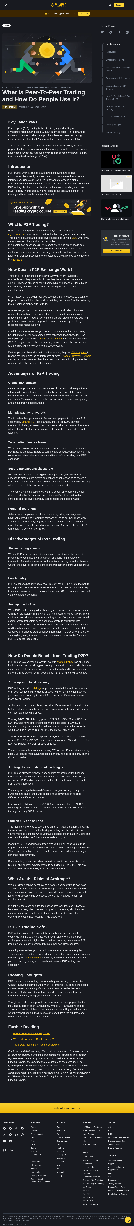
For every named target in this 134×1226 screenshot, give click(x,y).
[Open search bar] (109, 5)
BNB (110, 1134)
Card (58, 1144)
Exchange (60, 1127)
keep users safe (32, 957)
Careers (34, 1131)
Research (60, 1172)
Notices (34, 1169)
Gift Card (60, 1151)
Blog (32, 1158)
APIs (110, 1177)
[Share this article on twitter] (102, 32)
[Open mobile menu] (128, 5)
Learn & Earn (87, 1157)
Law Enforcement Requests (119, 1190)
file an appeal (79, 352)
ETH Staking (62, 1162)
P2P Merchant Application (92, 1127)
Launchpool (61, 1155)
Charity (59, 1176)
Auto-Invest (61, 1158)
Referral (111, 1131)
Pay (58, 1134)
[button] (128, 4)
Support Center (114, 1164)
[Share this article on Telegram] (118, 32)
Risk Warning (36, 1165)
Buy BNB (86, 1190)
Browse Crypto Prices (90, 1160)
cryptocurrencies (17, 234)
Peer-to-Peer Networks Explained (31, 1033)
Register (119, 5)
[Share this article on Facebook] (110, 32)
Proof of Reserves (115, 1148)
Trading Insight (114, 1144)
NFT (58, 1165)
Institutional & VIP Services (92, 1137)
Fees (110, 1173)
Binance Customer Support (76, 356)
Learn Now (84, 14)
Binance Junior (62, 1141)
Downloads (35, 1172)
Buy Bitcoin (86, 1187)
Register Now (116, 251)
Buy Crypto (61, 1131)
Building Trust (36, 1155)
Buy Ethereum (88, 1201)
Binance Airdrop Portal (117, 1187)
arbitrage (37, 688)
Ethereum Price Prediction (92, 1180)
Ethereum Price (88, 1167)
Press (33, 1141)
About (33, 1127)
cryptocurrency (65, 662)
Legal (33, 1144)
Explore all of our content (67, 1108)
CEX (74, 237)
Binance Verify (113, 1180)
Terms (33, 1148)
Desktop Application (38, 1176)
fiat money (56, 338)
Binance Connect (89, 1144)
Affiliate (111, 1127)
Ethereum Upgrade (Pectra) (93, 1184)
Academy (60, 1148)
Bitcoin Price (87, 1164)
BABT (59, 1169)
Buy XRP (86, 1194)
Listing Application (89, 1134)
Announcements (37, 1134)
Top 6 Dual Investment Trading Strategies (36, 1044)
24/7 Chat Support (115, 1160)
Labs (84, 1141)
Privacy (34, 1151)
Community (35, 1162)
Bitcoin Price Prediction (91, 1177)
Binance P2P (29, 422)
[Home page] (58, 5)
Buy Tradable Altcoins (90, 1204)
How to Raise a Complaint (118, 1194)
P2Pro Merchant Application (93, 1131)
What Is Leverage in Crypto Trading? (33, 1039)
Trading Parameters (116, 1184)
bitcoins (42, 338)
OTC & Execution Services (118, 1137)
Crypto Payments (63, 1137)
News (33, 1137)
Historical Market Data (116, 1141)
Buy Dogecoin (87, 1197)
